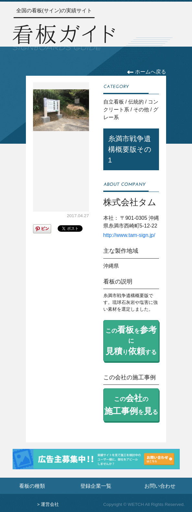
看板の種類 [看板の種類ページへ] (32, 486)
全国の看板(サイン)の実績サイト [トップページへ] (54, 10)
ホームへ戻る (146, 71)
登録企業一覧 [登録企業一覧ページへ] (95, 486)
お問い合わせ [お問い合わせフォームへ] (159, 486)
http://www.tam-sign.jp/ (129, 235)
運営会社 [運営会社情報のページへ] (50, 504)
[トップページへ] (64, 36)
